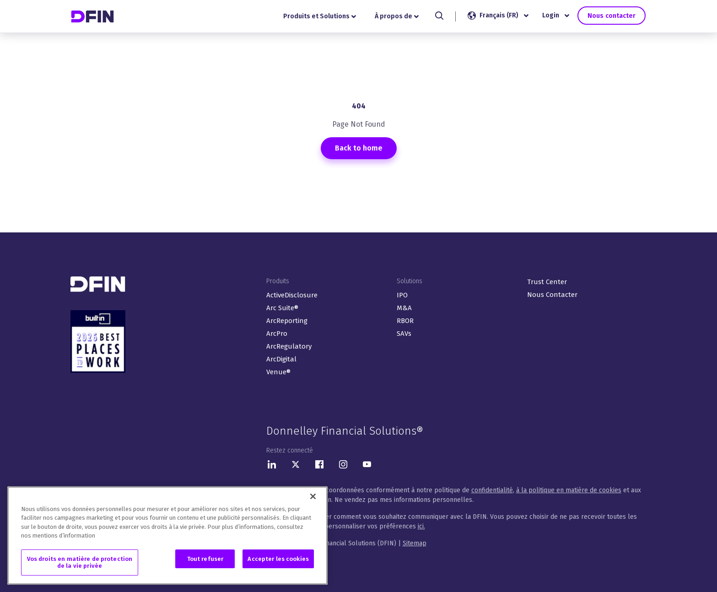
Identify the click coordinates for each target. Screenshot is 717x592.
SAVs (404, 333)
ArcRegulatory (289, 346)
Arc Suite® (282, 308)
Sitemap (414, 543)
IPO (402, 295)
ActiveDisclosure (292, 295)
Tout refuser (205, 559)
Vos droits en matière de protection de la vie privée (80, 563)
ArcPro (276, 333)
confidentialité (492, 490)
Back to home (359, 148)
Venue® (278, 372)
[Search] (439, 15)
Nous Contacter (552, 295)
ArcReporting (286, 321)
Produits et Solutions (319, 16)
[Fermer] (313, 497)
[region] (167, 536)
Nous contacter (611, 15)
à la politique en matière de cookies (568, 490)
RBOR (405, 321)
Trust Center (547, 282)
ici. (421, 526)
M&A (404, 308)
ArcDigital (281, 359)
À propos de (397, 16)
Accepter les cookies (278, 559)
